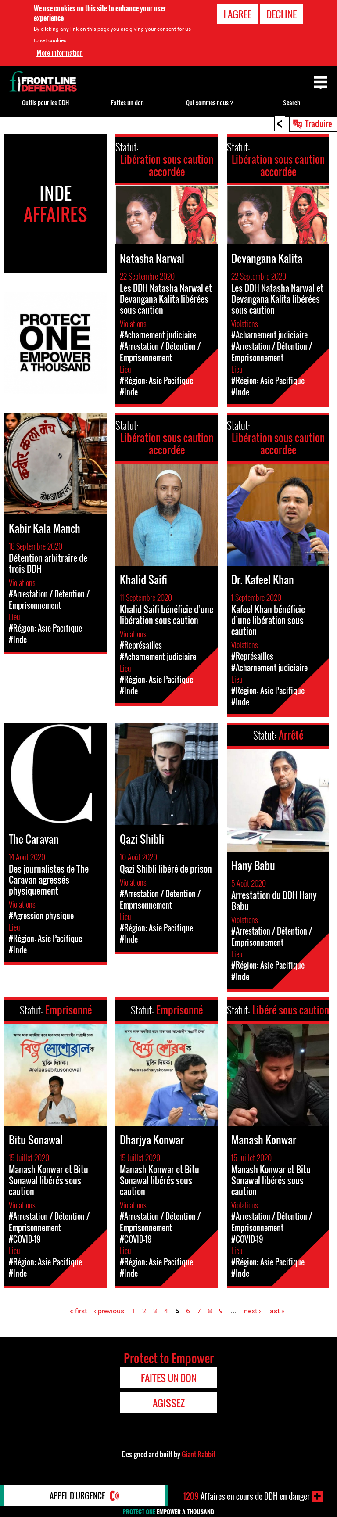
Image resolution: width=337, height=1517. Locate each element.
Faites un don (127, 102)
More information (59, 52)
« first (78, 1311)
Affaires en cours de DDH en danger (246, 1496)
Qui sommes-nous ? (209, 102)
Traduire (318, 123)
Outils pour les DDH (45, 102)
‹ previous (109, 1311)
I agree (237, 14)
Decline (281, 14)
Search (291, 102)
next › (252, 1311)
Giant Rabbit (198, 1454)
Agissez (169, 1403)
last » (276, 1311)
